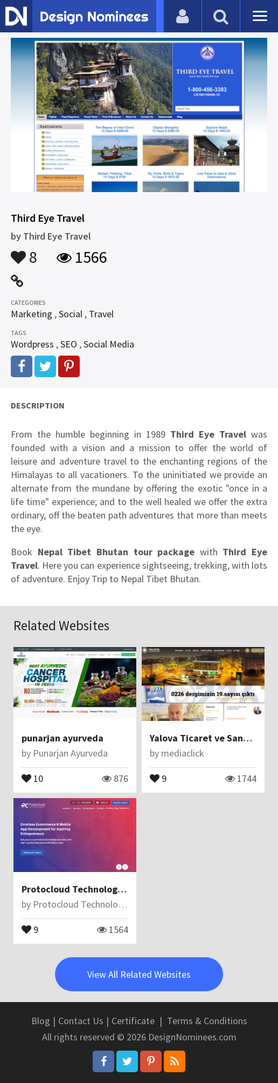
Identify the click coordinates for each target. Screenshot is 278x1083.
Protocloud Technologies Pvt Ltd (93, 889)
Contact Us (80, 1020)
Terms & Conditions (207, 1020)
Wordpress (32, 344)
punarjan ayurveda (62, 738)
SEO (68, 344)
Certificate (133, 1020)
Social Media (109, 344)
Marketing (31, 314)
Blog (40, 1020)
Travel (101, 314)
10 (32, 777)
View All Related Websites (139, 974)
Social (70, 314)
